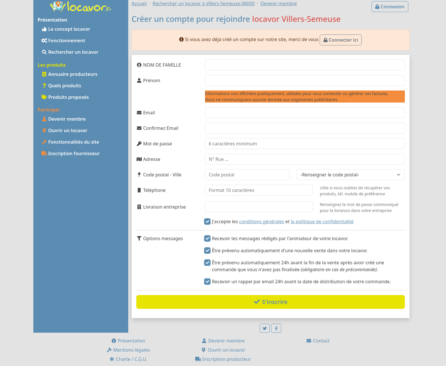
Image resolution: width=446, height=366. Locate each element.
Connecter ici (341, 40)
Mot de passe (154, 143)
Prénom (148, 80)
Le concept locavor (65, 29)
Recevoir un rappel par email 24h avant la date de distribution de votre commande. (301, 281)
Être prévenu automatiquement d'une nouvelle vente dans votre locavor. (289, 250)
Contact (318, 341)
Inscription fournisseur (70, 153)
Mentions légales (128, 350)
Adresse (148, 159)
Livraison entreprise (161, 207)
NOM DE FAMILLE (158, 65)
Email (145, 112)
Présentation (128, 341)
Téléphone (151, 190)
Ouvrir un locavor (64, 130)
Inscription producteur (223, 359)
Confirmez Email (157, 128)
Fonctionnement (63, 40)
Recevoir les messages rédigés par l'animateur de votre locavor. (280, 238)
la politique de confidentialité (322, 221)
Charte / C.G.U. (128, 359)
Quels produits (61, 85)
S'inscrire (270, 302)
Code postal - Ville (159, 175)
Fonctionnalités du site (70, 142)
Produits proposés (65, 97)
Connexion (389, 6)
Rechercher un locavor (70, 52)
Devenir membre (63, 119)
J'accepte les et (282, 221)
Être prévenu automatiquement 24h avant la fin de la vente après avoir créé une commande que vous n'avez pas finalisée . (298, 266)
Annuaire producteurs (69, 74)
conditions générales (261, 221)
